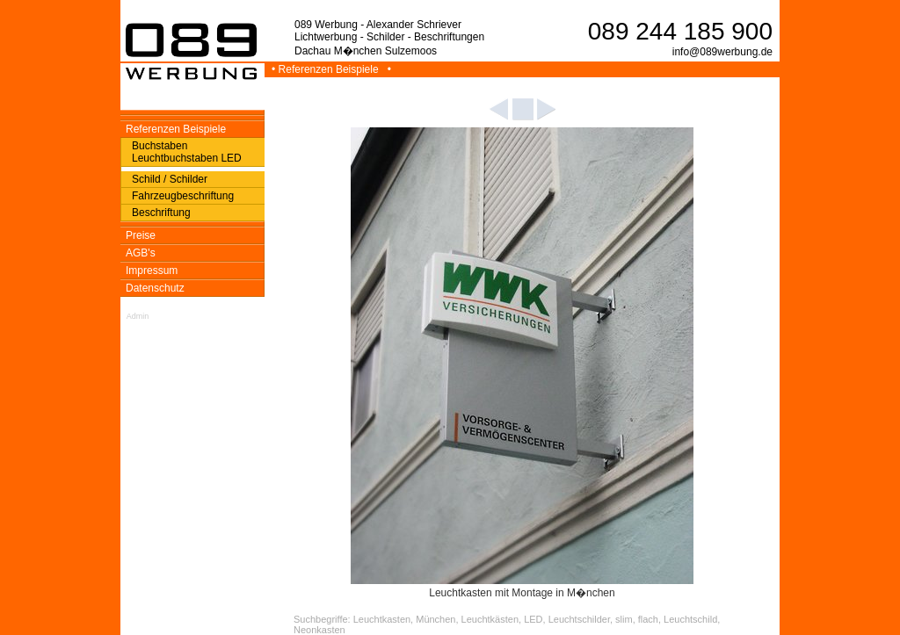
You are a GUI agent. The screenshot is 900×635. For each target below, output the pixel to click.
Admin (138, 316)
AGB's (141, 253)
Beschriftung (161, 212)
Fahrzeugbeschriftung (183, 196)
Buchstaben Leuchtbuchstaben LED (187, 152)
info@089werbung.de (722, 52)
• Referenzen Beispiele (326, 69)
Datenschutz (155, 288)
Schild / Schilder (169, 179)
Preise (141, 235)
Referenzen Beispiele (176, 129)
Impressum (152, 270)
